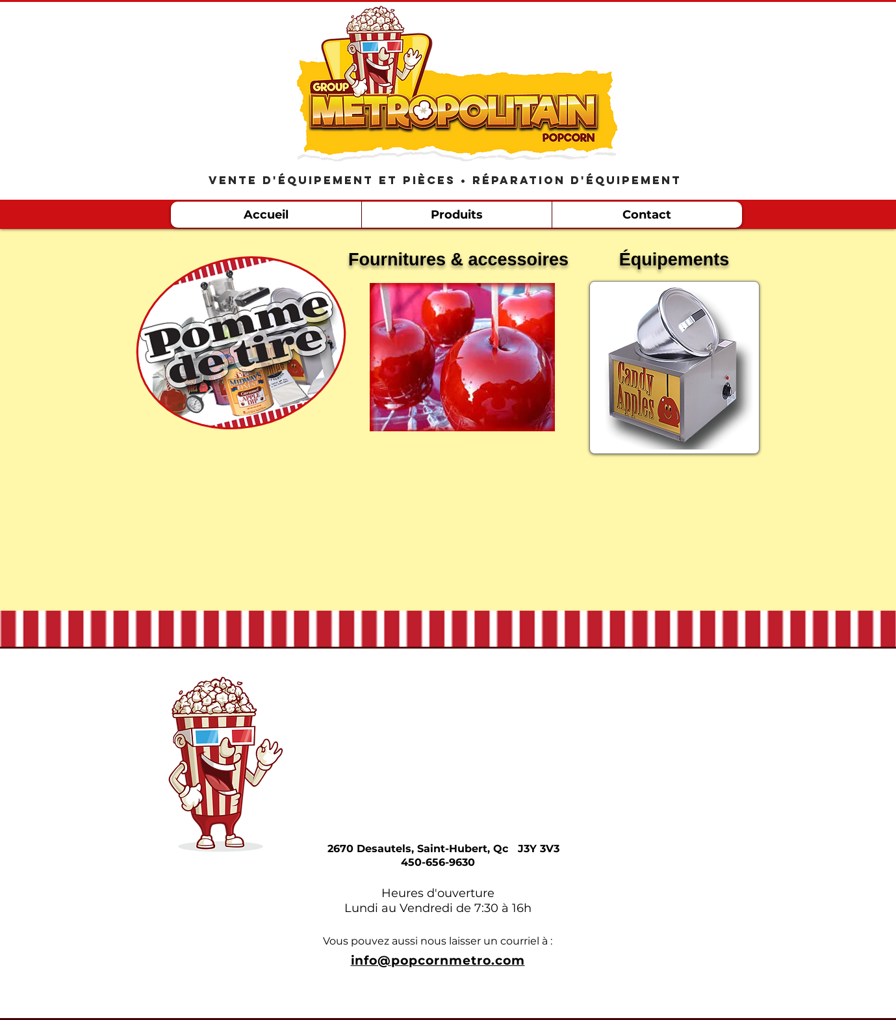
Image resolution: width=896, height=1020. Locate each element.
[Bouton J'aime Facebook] (681, 28)
